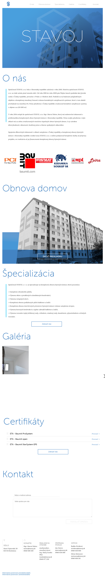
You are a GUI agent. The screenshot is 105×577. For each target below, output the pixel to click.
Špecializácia (59, 4)
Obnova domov (44, 4)
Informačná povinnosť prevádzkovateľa (16, 573)
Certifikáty (82, 4)
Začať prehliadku (52, 256)
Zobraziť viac (46, 324)
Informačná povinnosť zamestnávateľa (16, 574)
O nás (32, 4)
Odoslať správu (79, 522)
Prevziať (95, 434)
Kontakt (96, 4)
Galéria (71, 4)
